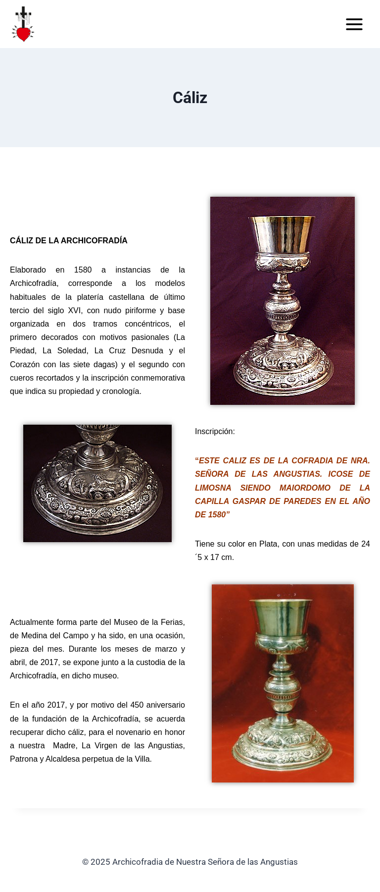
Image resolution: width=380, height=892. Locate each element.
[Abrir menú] (354, 24)
